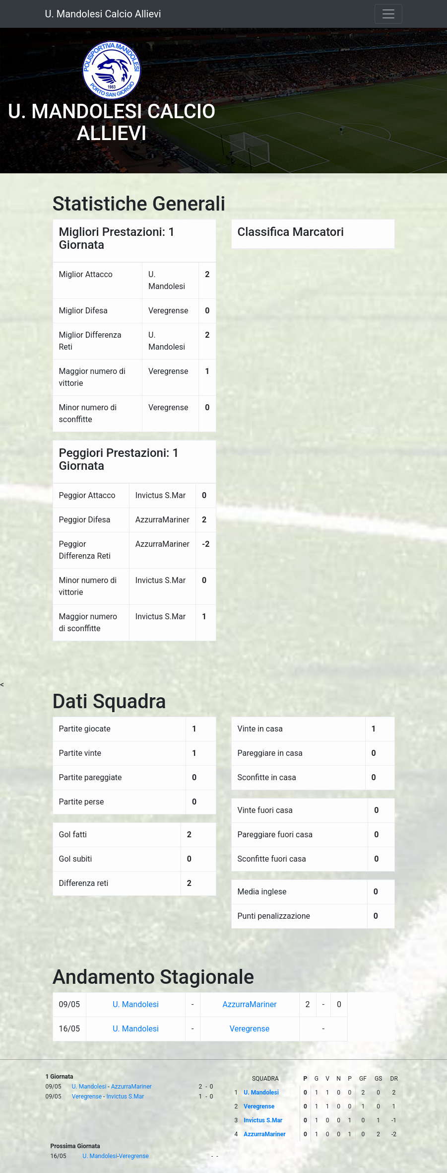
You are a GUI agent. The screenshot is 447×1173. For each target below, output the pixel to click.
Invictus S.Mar (125, 1096)
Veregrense (249, 1028)
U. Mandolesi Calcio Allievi (103, 14)
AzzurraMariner (249, 1004)
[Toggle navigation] (388, 14)
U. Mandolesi (136, 1004)
